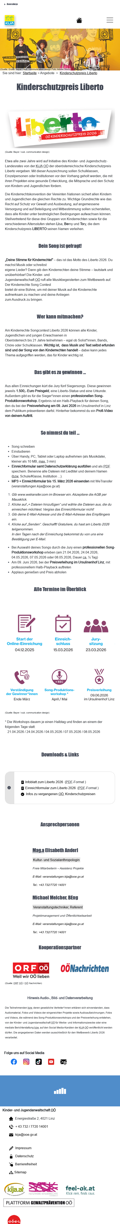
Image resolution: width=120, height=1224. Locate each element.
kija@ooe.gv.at (23, 1134)
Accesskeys (11, 3)
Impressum (20, 1148)
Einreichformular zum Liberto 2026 (48, 788)
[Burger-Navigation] (108, 20)
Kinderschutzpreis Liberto (78, 73)
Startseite (30, 73)
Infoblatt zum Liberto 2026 (42, 782)
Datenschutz (21, 1156)
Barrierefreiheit (23, 1164)
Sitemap (17, 1172)
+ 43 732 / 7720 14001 (28, 1127)
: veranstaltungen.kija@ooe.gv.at (58, 876)
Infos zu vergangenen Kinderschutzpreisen (58, 794)
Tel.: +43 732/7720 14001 (49, 884)
